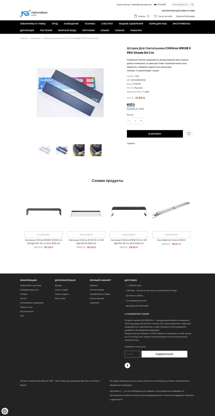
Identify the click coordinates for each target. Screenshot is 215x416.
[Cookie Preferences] (4, 411)
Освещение (36, 38)
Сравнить (131, 143)
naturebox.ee (116, 408)
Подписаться (179, 354)
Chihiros (137, 83)
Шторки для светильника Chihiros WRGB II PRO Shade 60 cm (71, 38)
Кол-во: (130, 114)
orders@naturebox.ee (141, 4)
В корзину (155, 133)
